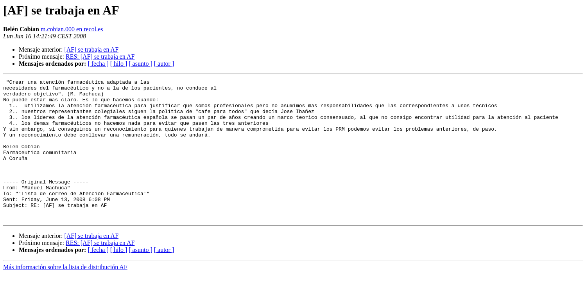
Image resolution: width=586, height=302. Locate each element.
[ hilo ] (118, 63)
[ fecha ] (98, 63)
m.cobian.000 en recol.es (72, 29)
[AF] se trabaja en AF (91, 49)
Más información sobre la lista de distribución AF (65, 295)
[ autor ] (164, 63)
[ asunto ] (140, 63)
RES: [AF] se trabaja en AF (100, 56)
